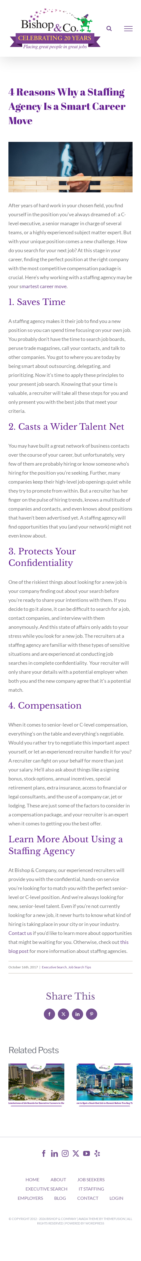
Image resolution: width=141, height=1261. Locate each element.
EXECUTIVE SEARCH (46, 1188)
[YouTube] (86, 1153)
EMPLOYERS (30, 1198)
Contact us (20, 933)
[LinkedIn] (54, 1153)
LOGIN (116, 1198)
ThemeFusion (114, 1219)
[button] (12, 1085)
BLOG (60, 1198)
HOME (32, 1179)
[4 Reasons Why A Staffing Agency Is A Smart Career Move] (70, 167)
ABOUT (58, 1179)
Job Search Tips (79, 967)
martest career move (44, 286)
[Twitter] (75, 1153)
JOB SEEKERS (90, 1179)
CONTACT (87, 1198)
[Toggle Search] (109, 28)
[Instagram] (65, 1153)
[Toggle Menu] (128, 28)
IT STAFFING (91, 1188)
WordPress (94, 1223)
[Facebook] (43, 1153)
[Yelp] (97, 1153)
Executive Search (54, 967)
